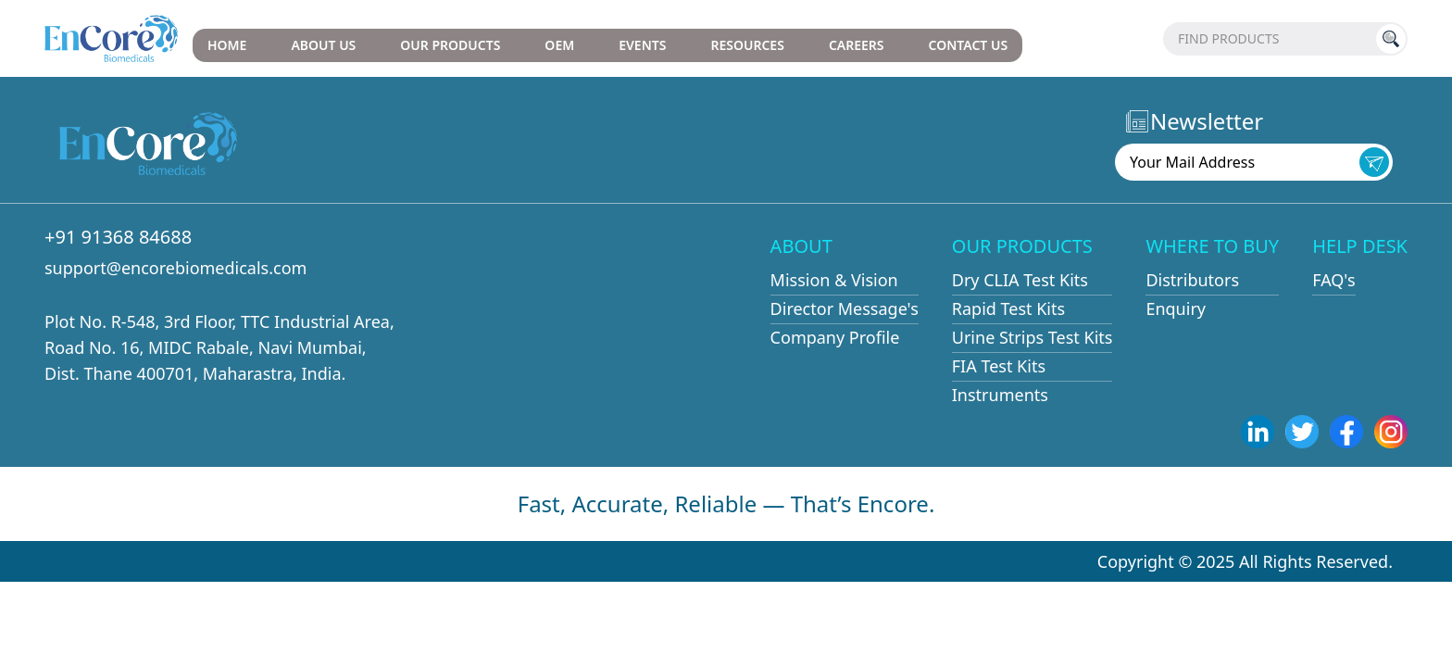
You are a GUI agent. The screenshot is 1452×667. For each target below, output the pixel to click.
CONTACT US (968, 45)
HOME (226, 45)
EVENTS (642, 45)
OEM (559, 45)
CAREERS (856, 45)
